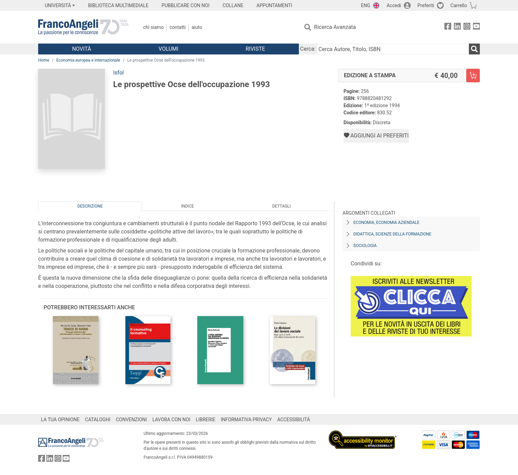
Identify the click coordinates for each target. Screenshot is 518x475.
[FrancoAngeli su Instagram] (466, 27)
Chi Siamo (153, 27)
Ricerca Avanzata (335, 27)
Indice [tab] (187, 206)
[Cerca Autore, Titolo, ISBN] (393, 49)
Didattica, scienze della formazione (392, 234)
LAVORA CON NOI (171, 419)
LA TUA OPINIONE (60, 419)
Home (43, 60)
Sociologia (365, 245)
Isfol (118, 72)
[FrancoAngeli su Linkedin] (457, 27)
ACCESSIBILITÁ (293, 419)
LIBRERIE (205, 419)
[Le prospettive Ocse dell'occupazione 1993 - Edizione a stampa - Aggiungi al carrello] (473, 75)
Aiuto (197, 27)
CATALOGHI (97, 419)
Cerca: (308, 49)
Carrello (459, 5)
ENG (365, 5)
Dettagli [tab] (281, 206)
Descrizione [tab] (90, 206)
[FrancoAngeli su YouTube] (476, 27)
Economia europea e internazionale (88, 60)
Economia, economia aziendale (386, 222)
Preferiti (425, 5)
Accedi (393, 5)
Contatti (177, 27)
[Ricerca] (474, 49)
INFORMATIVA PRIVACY (246, 419)
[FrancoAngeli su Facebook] (447, 27)
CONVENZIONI (131, 419)
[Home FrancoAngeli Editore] (83, 27)
